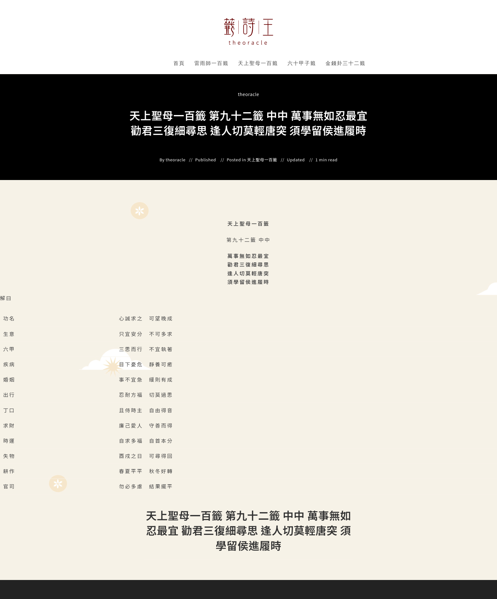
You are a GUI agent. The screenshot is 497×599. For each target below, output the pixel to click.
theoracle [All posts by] (248, 94)
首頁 (179, 63)
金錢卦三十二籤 (345, 63)
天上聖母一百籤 (258, 63)
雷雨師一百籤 (211, 63)
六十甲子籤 (301, 63)
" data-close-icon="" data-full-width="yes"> (229, 63)
